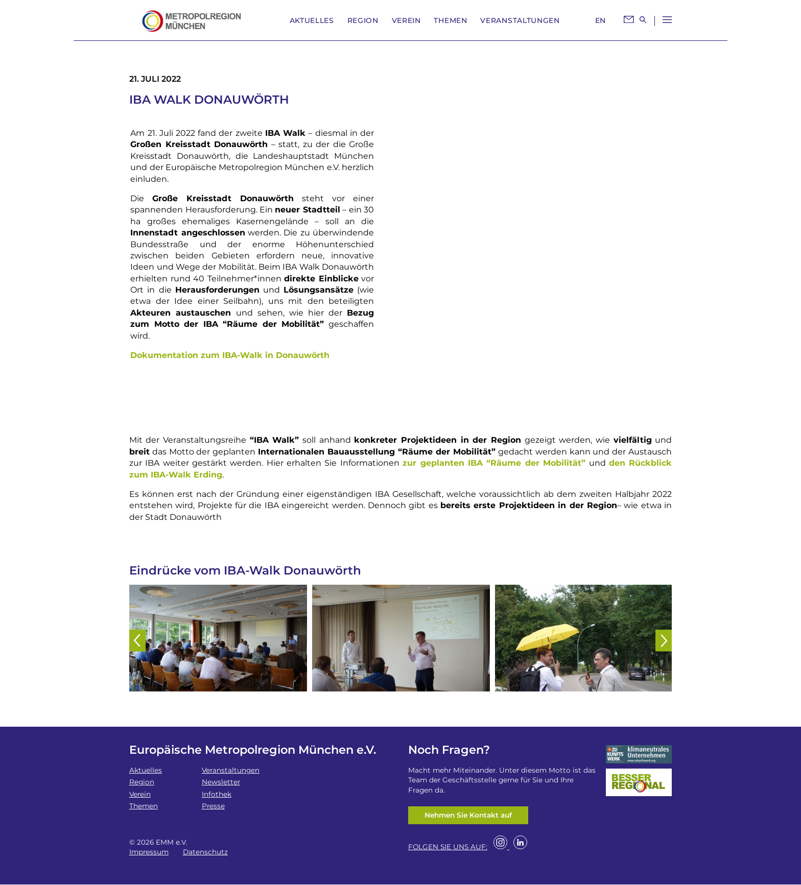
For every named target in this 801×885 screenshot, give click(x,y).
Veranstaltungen (520, 20)
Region (363, 20)
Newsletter (221, 782)
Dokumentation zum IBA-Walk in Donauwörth (229, 355)
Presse (213, 806)
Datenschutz (205, 852)
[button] (136, 638)
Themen (450, 20)
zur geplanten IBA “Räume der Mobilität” (494, 463)
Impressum (149, 852)
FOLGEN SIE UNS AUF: (447, 847)
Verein (406, 20)
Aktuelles (312, 20)
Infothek (216, 794)
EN (600, 20)
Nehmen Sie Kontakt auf (468, 815)
